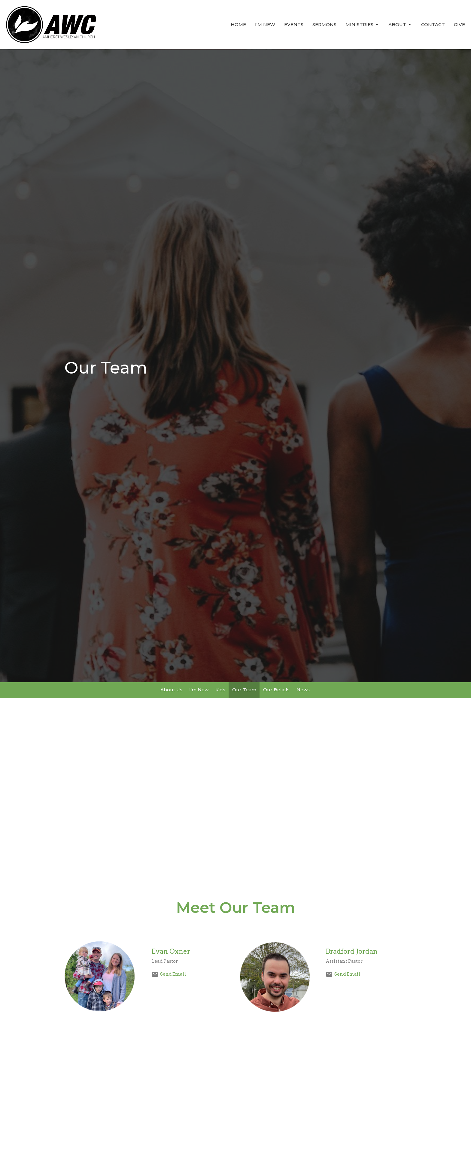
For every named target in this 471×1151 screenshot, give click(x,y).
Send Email (173, 974)
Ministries (362, 25)
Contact (433, 24)
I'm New (265, 24)
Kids (220, 689)
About (400, 25)
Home (238, 24)
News (303, 689)
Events (293, 24)
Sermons (324, 24)
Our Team (244, 689)
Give (459, 24)
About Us (171, 689)
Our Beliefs (276, 689)
